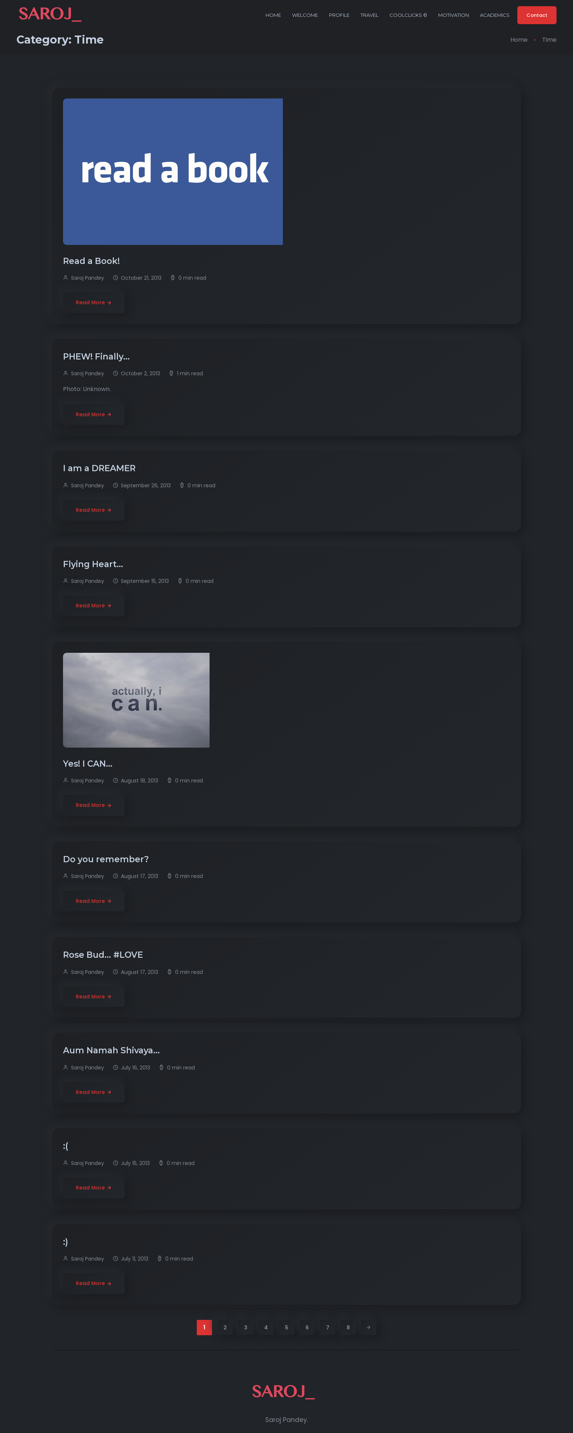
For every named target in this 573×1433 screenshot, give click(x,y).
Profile (339, 15)
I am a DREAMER (100, 468)
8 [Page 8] (348, 1327)
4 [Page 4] (266, 1327)
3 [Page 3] (245, 1327)
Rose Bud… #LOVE (104, 955)
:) (66, 1242)
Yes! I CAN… (89, 764)
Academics (495, 15)
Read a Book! (92, 261)
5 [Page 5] (286, 1327)
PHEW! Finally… (97, 356)
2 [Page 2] (225, 1327)
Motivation (453, 15)
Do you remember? (107, 859)
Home (273, 15)
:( (66, 1146)
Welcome (305, 15)
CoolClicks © (408, 15)
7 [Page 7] (327, 1327)
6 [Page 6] (307, 1327)
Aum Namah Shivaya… (112, 1050)
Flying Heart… (94, 564)
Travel (369, 15)
